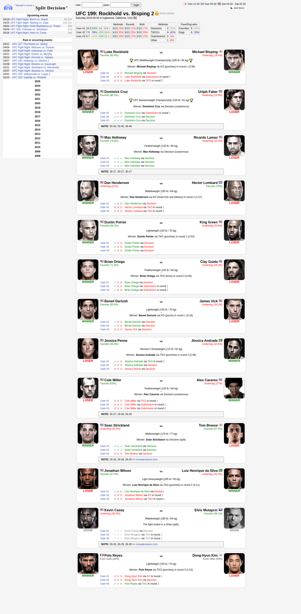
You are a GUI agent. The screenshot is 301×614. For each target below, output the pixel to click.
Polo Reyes (113, 555)
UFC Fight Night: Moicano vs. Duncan (33, 47)
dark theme (237, 8)
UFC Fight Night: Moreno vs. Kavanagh (34, 64)
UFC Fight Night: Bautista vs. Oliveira (33, 70)
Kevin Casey (114, 510)
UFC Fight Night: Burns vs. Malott (29, 19)
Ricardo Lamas (206, 137)
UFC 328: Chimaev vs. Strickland (28, 29)
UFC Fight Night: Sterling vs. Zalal (29, 22)
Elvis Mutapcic (206, 510)
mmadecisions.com (147, 459)
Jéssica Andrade (204, 340)
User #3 (80, 36)
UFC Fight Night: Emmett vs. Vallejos (32, 57)
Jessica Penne (115, 340)
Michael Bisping (205, 52)
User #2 (80, 32)
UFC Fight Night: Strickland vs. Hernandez (35, 67)
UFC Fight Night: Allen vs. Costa (28, 32)
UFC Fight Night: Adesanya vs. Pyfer (32, 50)
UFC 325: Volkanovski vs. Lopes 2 (31, 74)
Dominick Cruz (116, 92)
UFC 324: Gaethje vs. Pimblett (29, 77)
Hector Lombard (205, 183)
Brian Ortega (114, 261)
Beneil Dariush (116, 301)
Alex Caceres (207, 380)
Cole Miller (112, 380)
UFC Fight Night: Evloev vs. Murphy (32, 54)
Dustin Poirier (115, 222)
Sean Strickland (116, 425)
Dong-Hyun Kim (205, 555)
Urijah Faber (208, 92)
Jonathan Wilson (117, 470)
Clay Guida (209, 261)
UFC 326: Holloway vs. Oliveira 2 (30, 60)
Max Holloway (115, 137)
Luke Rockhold (116, 52)
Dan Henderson (116, 183)
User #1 (80, 28)
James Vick (209, 301)
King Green (209, 222)
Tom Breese (208, 425)
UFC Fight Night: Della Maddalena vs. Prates (35, 26)
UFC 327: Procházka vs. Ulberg (29, 44)
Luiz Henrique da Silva (200, 470)
